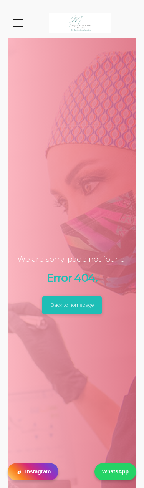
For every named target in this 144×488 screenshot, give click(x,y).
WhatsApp (115, 471)
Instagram (33, 472)
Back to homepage (72, 305)
